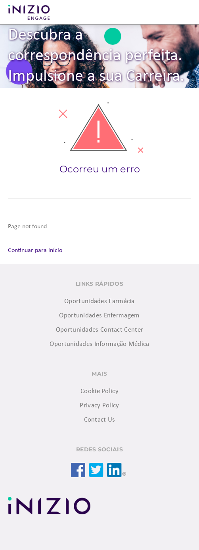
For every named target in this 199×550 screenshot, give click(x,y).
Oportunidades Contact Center (99, 330)
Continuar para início (35, 250)
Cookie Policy (99, 391)
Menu (183, 12)
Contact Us (99, 419)
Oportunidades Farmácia (99, 301)
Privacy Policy (99, 405)
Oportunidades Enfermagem (99, 315)
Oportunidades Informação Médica (99, 344)
